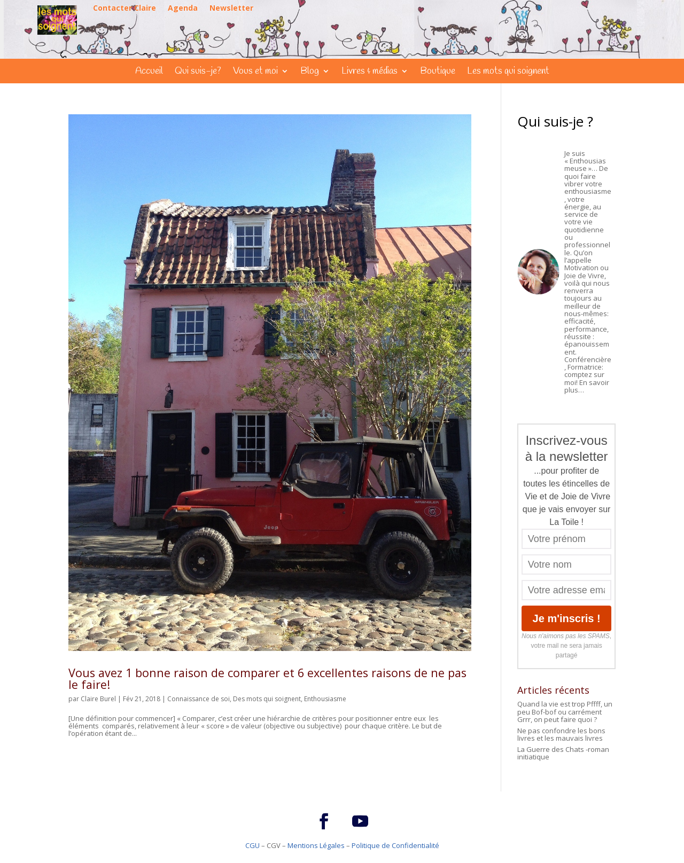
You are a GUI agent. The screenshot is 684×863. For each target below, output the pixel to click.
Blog (309, 72)
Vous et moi (255, 72)
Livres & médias (369, 72)
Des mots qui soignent (267, 698)
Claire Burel (98, 698)
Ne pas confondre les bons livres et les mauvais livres (561, 734)
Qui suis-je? (198, 72)
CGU (252, 845)
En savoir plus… (586, 386)
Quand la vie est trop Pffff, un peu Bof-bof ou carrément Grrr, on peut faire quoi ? (564, 711)
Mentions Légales (316, 845)
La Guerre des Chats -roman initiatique (563, 753)
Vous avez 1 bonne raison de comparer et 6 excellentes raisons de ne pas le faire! (267, 678)
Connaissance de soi (198, 698)
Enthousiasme (325, 698)
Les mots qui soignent (508, 72)
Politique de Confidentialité (395, 845)
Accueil (149, 72)
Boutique (437, 72)
